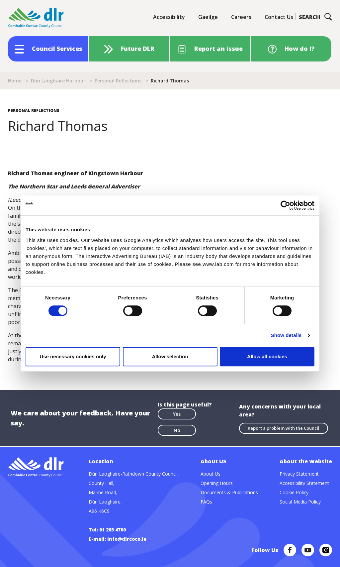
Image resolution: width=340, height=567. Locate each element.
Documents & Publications (229, 492)
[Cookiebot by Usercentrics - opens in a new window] (285, 205)
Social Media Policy (300, 502)
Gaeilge (208, 17)
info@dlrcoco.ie (126, 539)
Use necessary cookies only (73, 356)
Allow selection (170, 356)
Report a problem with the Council (283, 428)
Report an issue (218, 49)
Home (15, 80)
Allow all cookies (267, 356)
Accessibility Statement (304, 483)
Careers (241, 17)
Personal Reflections (118, 80)
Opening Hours (217, 483)
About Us (210, 474)
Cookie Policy (294, 492)
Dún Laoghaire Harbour (58, 80)
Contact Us (279, 17)
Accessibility (169, 17)
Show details (286, 335)
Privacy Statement (299, 474)
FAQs (206, 502)
